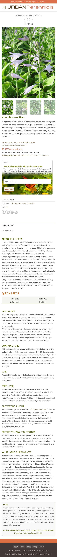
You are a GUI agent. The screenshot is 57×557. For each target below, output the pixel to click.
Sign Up (6, 162)
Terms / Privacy (42, 550)
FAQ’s (25, 550)
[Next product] (26, 19)
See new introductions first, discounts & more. (31, 155)
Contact (31, 550)
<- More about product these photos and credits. (14, 145)
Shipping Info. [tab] (8, 231)
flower (7, 207)
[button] (4, 7)
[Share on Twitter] (8, 212)
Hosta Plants (31, 203)
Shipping (18, 550)
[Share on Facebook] (4, 212)
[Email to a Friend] (12, 212)
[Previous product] (30, 19)
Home (18, 15)
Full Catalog (22, 203)
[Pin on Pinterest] (16, 212)
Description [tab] (8, 225)
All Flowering (33, 15)
